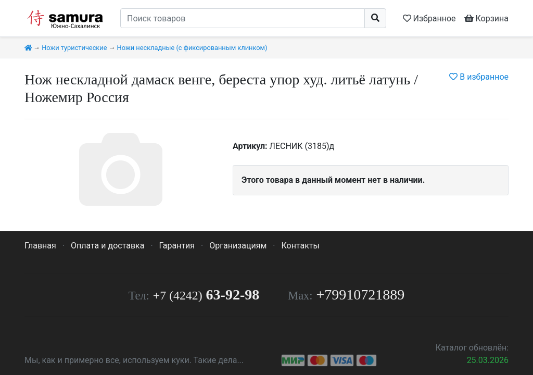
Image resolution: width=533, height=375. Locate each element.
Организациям (237, 246)
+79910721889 (360, 294)
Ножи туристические (74, 48)
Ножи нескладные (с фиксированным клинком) (192, 48)
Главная (40, 246)
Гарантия (177, 246)
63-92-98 (206, 294)
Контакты (300, 246)
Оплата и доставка (107, 246)
